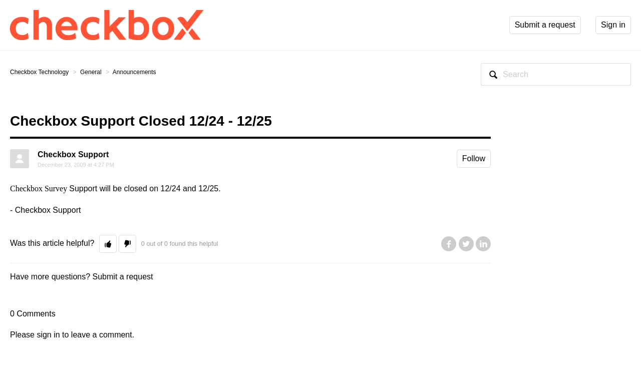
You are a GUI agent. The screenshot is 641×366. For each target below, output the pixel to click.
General (91, 72)
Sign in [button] (613, 25)
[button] (108, 244)
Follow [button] (473, 158)
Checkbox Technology (39, 72)
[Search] (556, 74)
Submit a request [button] (545, 25)
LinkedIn (483, 243)
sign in (48, 334)
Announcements (134, 72)
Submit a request (123, 276)
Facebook (448, 243)
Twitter (466, 243)
